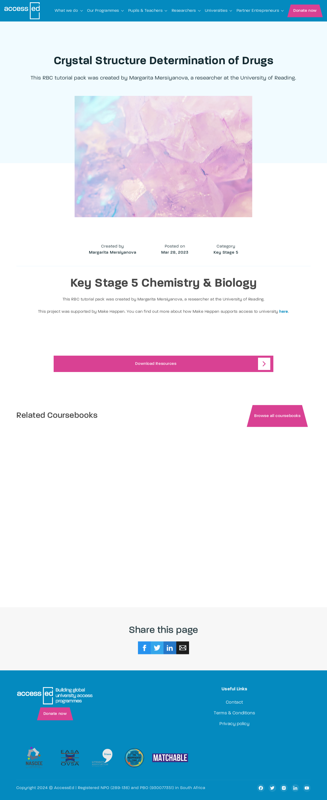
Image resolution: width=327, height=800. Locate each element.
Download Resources (155, 364)
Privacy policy (234, 724)
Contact (234, 702)
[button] (69, 11)
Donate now (305, 11)
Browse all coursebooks (277, 416)
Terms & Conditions (234, 713)
